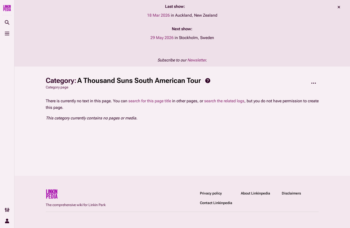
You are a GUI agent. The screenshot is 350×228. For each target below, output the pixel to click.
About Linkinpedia (255, 193)
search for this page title (149, 101)
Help (207, 80)
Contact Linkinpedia (216, 203)
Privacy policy (211, 193)
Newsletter (196, 60)
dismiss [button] (339, 7)
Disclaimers (291, 193)
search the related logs (224, 101)
